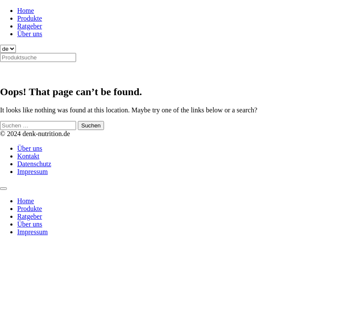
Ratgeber (29, 26)
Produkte (29, 18)
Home (25, 10)
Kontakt (28, 156)
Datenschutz (34, 163)
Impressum (32, 171)
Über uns (29, 33)
